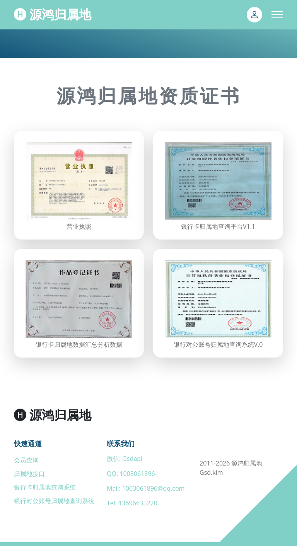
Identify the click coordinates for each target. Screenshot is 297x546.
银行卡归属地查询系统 (45, 487)
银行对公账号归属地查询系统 (54, 500)
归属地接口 (29, 473)
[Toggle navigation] (277, 14)
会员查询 (26, 460)
